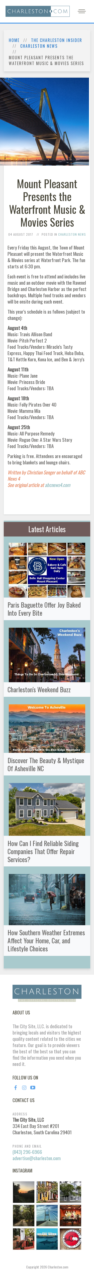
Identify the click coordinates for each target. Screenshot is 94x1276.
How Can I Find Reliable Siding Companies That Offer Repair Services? (43, 851)
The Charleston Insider (56, 40)
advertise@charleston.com (37, 1158)
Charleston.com (58, 1266)
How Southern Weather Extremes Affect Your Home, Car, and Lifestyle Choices (46, 940)
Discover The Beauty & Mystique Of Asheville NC (46, 764)
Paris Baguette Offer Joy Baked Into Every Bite (44, 608)
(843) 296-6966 (27, 1151)
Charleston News (39, 46)
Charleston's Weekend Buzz (39, 689)
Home (14, 40)
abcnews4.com (57, 484)
